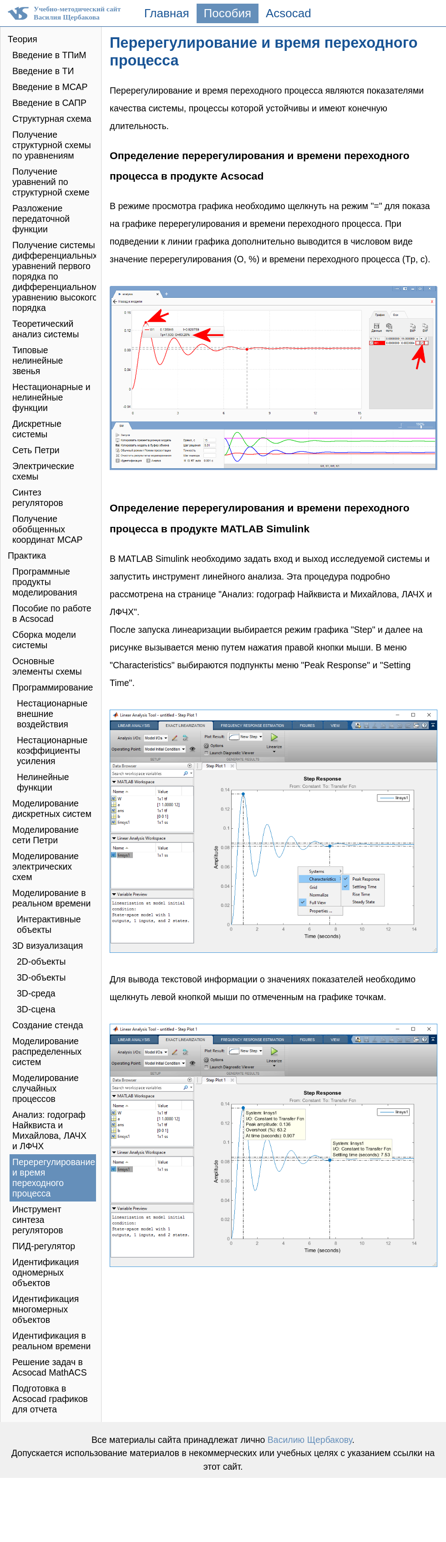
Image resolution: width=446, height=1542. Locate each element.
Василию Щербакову (310, 1440)
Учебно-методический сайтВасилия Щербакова (77, 13)
